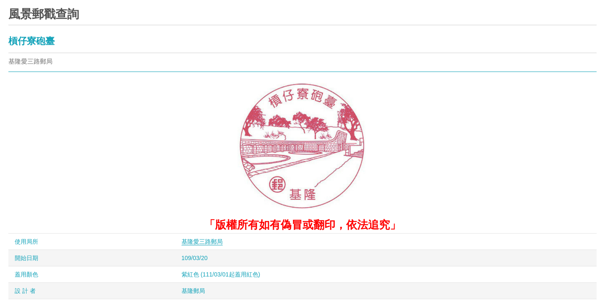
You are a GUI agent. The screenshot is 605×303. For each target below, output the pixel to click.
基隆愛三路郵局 (202, 241)
